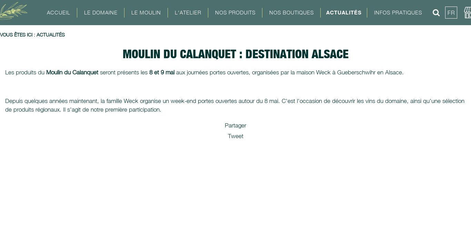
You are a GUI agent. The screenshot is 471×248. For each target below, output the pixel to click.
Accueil (58, 12)
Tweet (235, 136)
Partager (235, 125)
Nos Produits (235, 12)
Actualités (344, 12)
